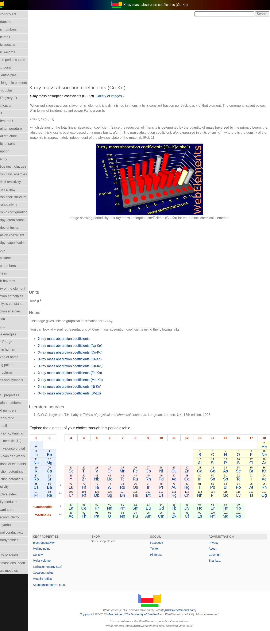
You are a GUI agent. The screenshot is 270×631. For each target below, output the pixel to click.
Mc (227, 495)
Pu (141, 516)
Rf (92, 495)
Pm (129, 508)
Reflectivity (10, 486)
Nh (203, 495)
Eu (154, 508)
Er (215, 508)
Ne (264, 454)
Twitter (159, 548)
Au (178, 487)
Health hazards (13, 281)
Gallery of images (118, 96)
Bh (129, 495)
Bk (178, 516)
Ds (166, 495)
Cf (191, 516)
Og (264, 495)
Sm (142, 508)
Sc (80, 471)
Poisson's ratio (13, 418)
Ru (141, 479)
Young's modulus (15, 570)
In (203, 479)
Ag (178, 479)
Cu (178, 471)
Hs (141, 495)
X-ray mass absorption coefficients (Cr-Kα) (80, 359)
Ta (105, 487)
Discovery (9, 159)
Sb (227, 479)
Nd (117, 508)
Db (105, 495)
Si (215, 462)
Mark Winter (120, 614)
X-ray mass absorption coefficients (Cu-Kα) (71, 96)
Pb (215, 487)
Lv (240, 495)
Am (154, 516)
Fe (141, 471)
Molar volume (12, 372)
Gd (166, 508)
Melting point (51, 548)
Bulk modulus (12, 90)
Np (129, 516)
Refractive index (14, 494)
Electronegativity (14, 204)
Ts (252, 495)
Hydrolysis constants (17, 303)
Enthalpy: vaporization (18, 243)
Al (203, 462)
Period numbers (14, 410)
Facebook (161, 542)
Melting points (12, 365)
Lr (80, 495)
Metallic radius (52, 578)
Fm (215, 516)
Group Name (12, 258)
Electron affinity (13, 189)
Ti (92, 471)
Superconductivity (15, 517)
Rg (178, 495)
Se (239, 471)
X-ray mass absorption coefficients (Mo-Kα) (80, 380)
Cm (166, 516)
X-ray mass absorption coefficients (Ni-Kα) (79, 386)
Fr (46, 495)
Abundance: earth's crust (59, 585)
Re (129, 487)
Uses (6, 547)
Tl (203, 487)
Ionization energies (16, 311)
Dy (190, 508)
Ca (59, 471)
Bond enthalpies (14, 75)
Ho (203, 508)
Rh (154, 479)
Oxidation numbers (16, 403)
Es (203, 516)
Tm (228, 508)
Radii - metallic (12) (16, 441)
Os (141, 487)
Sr (59, 479)
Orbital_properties (15, 395)
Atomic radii (11, 37)
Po (239, 487)
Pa (104, 516)
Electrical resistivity (16, 182)
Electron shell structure (19, 197)
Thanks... (217, 560)
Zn (190, 471)
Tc (129, 479)
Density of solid (13, 143)
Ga (203, 471)
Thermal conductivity (17, 532)
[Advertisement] (154, 50)
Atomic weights (13, 52)
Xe (264, 479)
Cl (252, 462)
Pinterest (161, 554)
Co (154, 471)
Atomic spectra (13, 44)
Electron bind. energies (19, 174)
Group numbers (14, 266)
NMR (6, 387)
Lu (80, 487)
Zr (92, 479)
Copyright (217, 554)
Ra (59, 495)
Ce (92, 508)
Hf (92, 487)
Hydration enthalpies (17, 296)
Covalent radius (53, 572)
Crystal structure (14, 136)
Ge (215, 471)
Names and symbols (17, 380)
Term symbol (12, 525)
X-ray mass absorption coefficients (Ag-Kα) (80, 345)
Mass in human (13, 349)
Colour (7, 113)
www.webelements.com (185, 610)
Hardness (9, 273)
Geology (8, 250)
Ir (154, 487)
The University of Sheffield (147, 614)
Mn (129, 471)
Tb (178, 508)
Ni (166, 471)
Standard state (13, 509)
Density (48, 554)
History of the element (18, 288)
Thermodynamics (15, 540)
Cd (190, 479)
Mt (154, 495)
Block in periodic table (18, 60)
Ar (264, 462)
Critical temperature (17, 128)
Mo (117, 479)
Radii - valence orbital (18, 448)
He (264, 446)
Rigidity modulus (14, 502)
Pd (166, 479)
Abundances (11, 22)
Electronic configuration (19, 212)
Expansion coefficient (18, 235)
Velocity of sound (15, 555)
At (252, 487)
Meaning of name (15, 357)
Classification (12, 105)
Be (59, 454)
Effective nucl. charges (19, 166)
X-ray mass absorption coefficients (73, 338)
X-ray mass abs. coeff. (19, 563)
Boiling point (11, 67)
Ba (59, 487)
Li (45, 454)
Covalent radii (12, 121)
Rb (46, 479)
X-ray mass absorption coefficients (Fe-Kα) (80, 373)
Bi (227, 487)
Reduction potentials (17, 471)
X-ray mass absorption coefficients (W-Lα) (79, 393)
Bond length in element (19, 83)
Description (10, 151)
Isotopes (8, 326)
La (80, 508)
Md (228, 516)
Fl (215, 495)
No (240, 516)
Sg (117, 495)
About (215, 548)
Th (92, 516)
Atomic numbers (14, 29)
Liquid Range (12, 342)
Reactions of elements (19, 464)
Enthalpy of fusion (15, 227)
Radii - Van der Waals (18, 456)
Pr (105, 508)
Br (252, 471)
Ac (80, 516)
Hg (190, 487)
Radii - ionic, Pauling (17, 433)
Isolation (8, 319)
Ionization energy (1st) (57, 566)
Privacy (216, 542)
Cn (190, 495)
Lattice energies (14, 334)
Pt (166, 487)
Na (46, 462)
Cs (46, 487)
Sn (215, 479)
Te (240, 479)
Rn (264, 487)
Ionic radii (9, 426)
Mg (59, 462)
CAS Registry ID (14, 98)
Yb (239, 508)
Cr (117, 471)
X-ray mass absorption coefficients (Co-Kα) (80, 352)
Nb (105, 479)
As (227, 471)
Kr (264, 471)
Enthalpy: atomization (18, 220)
